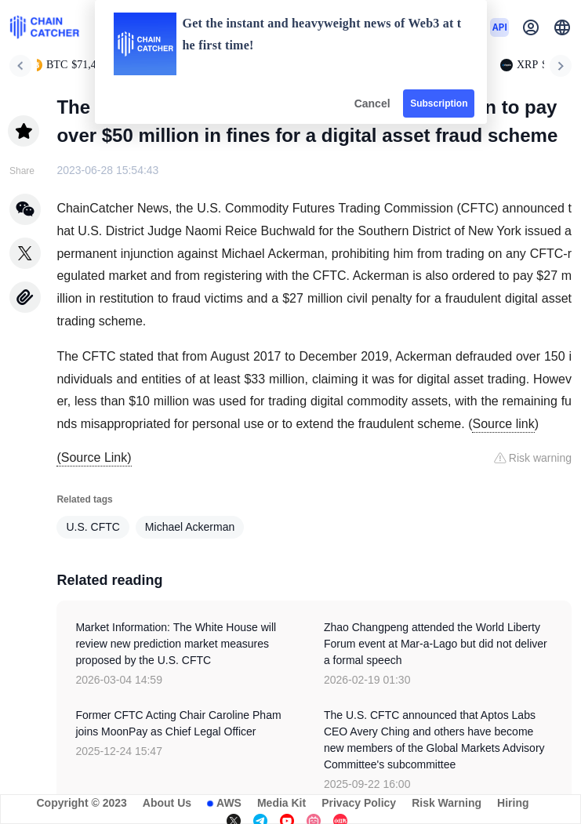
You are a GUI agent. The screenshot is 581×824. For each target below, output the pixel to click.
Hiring (512, 803)
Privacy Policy (358, 803)
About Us (167, 803)
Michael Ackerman (189, 527)
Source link (503, 423)
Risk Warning (446, 803)
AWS (228, 803)
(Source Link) (93, 457)
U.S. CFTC (92, 527)
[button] (562, 27)
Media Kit (281, 803)
